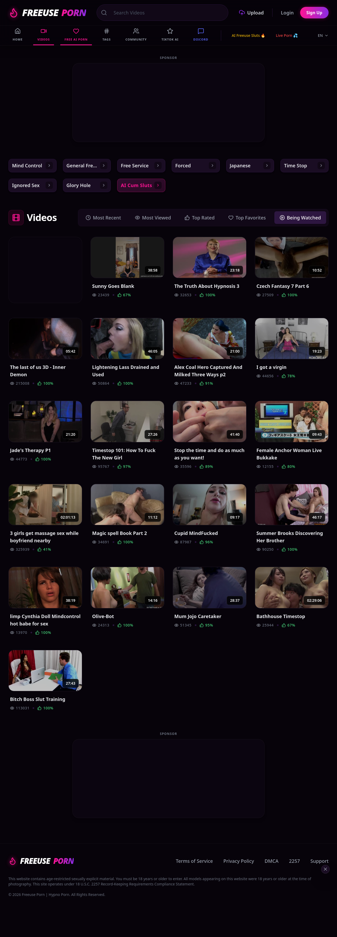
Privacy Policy (239, 867)
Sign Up (314, 13)
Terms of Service (194, 867)
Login (287, 12)
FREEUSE (47, 12)
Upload (251, 12)
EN (323, 35)
